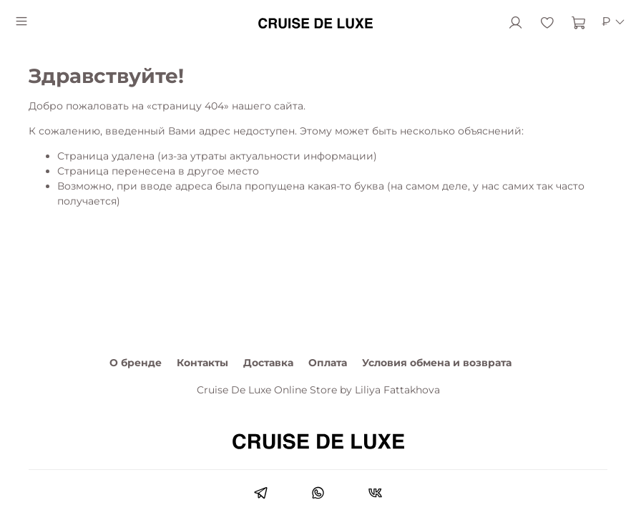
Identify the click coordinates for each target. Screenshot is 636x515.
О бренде (135, 362)
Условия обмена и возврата (437, 362)
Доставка (268, 362)
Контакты (202, 362)
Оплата (327, 362)
